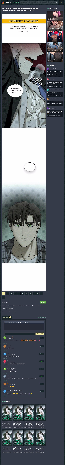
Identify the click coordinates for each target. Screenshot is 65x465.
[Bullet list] (15, 322)
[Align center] (11, 322)
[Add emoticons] (19, 322)
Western (19, 306)
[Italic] (6, 322)
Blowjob (40, 306)
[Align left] (10, 322)
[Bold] (4, 322)
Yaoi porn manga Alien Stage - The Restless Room (55, 105)
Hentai (9, 306)
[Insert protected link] (22, 322)
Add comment (8, 333)
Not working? (42, 317)
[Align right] (13, 322)
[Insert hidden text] (29, 322)
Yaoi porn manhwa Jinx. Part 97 (54, 76)
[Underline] (8, 322)
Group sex (34, 306)
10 (38, 293)
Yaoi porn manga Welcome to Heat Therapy (55, 95)
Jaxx (7, 302)
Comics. (12, 2)
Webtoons (10, 308)
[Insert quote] (24, 322)
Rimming (28, 306)
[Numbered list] (17, 322)
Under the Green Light (11, 312)
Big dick (4, 308)
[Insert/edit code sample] (26, 322)
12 (3, 297)
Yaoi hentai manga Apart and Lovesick (55, 86)
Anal (23, 306)
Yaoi (14, 306)
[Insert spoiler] (27, 322)
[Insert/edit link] (20, 322)
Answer (5, 343)
